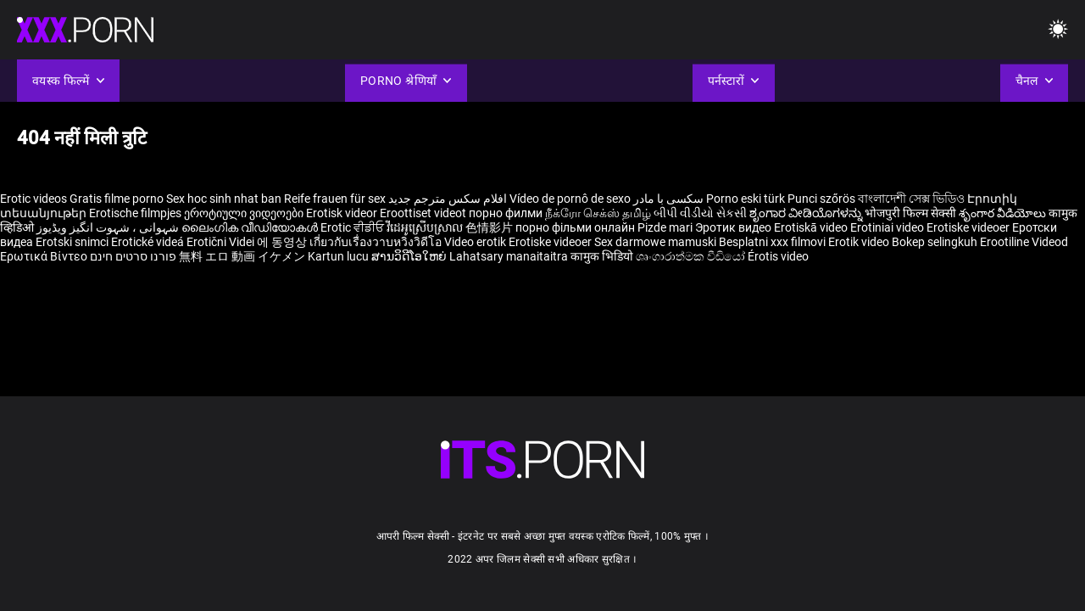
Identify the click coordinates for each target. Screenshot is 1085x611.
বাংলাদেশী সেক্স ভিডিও (911, 198)
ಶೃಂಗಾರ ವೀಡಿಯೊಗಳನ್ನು (807, 213)
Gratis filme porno (117, 198)
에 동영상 (283, 242)
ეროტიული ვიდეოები (245, 213)
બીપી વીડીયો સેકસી (700, 213)
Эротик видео (734, 227)
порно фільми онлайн (575, 227)
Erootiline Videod (1024, 242)
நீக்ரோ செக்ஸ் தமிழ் (598, 213)
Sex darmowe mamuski (655, 242)
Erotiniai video (888, 227)
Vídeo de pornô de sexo (570, 198)
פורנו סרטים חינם (133, 256)
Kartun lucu (339, 256)
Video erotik (476, 242)
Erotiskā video (812, 227)
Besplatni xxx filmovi (772, 242)
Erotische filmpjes (135, 213)
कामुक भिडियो (603, 256)
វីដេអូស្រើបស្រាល (426, 227)
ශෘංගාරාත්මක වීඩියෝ (692, 256)
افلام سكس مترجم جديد (447, 198)
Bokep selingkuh (934, 242)
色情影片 (490, 227)
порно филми (505, 213)
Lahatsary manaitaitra (509, 256)
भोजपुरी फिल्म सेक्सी (910, 213)
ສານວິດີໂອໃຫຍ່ (410, 256)
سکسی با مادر (668, 198)
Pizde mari (665, 227)
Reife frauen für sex (335, 198)
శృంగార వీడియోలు (1004, 213)
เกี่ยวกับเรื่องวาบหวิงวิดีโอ (376, 242)
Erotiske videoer (969, 227)
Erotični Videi (221, 242)
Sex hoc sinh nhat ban (223, 198)
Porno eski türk (745, 198)
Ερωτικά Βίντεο (45, 256)
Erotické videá (148, 242)
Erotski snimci (73, 242)
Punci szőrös (821, 198)
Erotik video (860, 242)
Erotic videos (35, 198)
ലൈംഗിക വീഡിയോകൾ (250, 227)
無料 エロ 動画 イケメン (242, 256)
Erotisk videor (343, 213)
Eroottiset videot (424, 213)
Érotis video (778, 256)
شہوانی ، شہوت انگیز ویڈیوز (108, 227)
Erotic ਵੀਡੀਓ (353, 227)
